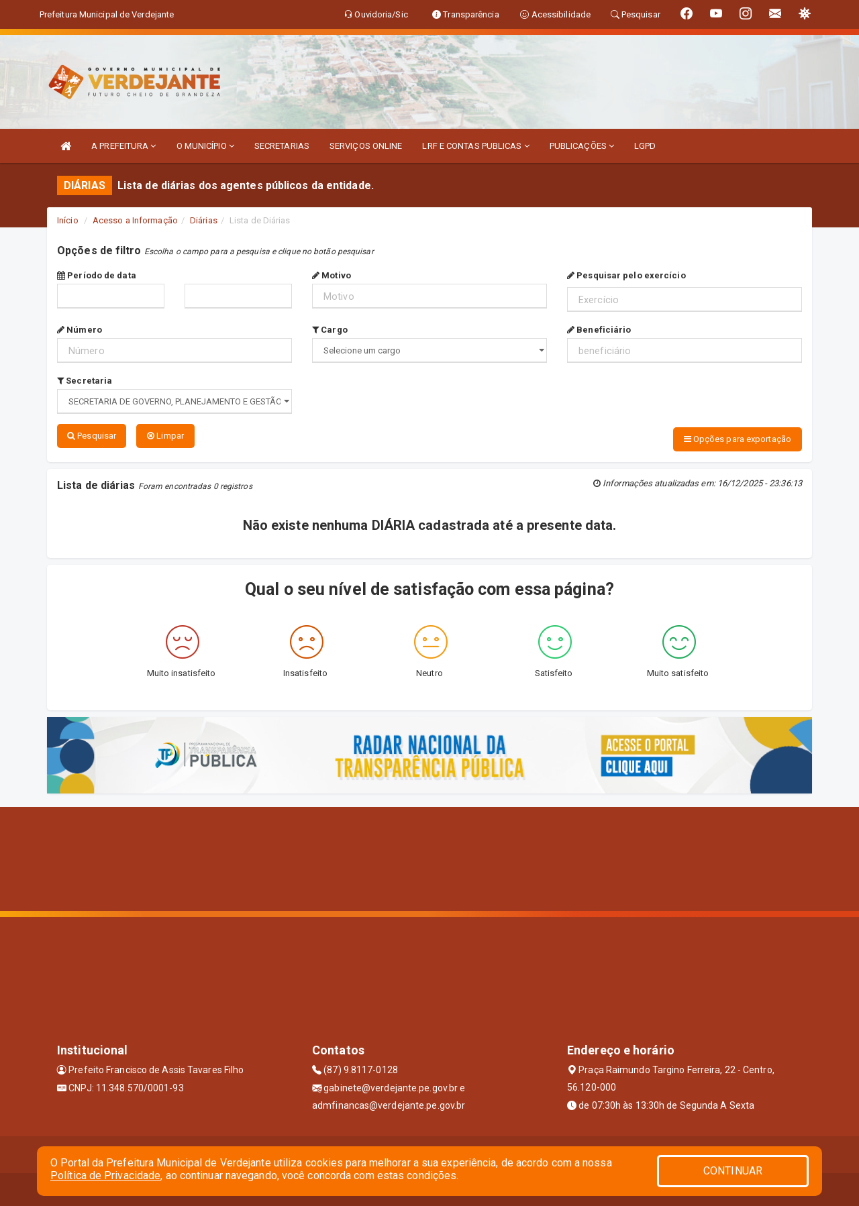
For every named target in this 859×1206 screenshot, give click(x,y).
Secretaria (84, 381)
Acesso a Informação (135, 220)
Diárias (203, 220)
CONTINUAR (732, 1170)
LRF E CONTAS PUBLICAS (475, 146)
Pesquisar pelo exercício (626, 275)
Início (68, 220)
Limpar (165, 436)
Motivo (331, 275)
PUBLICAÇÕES (582, 146)
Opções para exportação (737, 439)
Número (79, 330)
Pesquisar (91, 436)
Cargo (330, 330)
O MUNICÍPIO (205, 146)
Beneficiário (599, 330)
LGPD (645, 146)
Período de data (96, 275)
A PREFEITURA (123, 146)
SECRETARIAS (281, 146)
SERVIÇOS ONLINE (366, 146)
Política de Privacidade (105, 1175)
